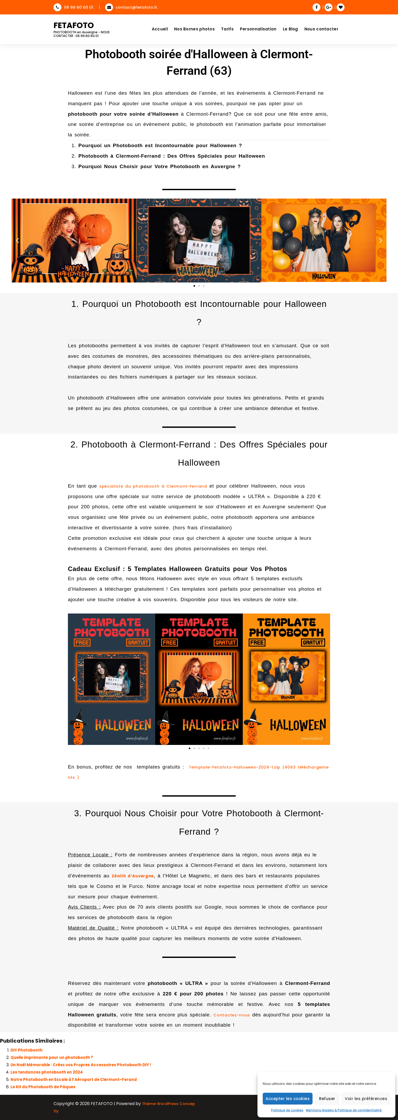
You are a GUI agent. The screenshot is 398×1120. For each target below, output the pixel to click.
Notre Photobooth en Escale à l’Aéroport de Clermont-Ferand (73, 1079)
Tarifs (227, 29)
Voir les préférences (366, 1098)
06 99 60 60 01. (73, 7)
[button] (17, 240)
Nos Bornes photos (194, 29)
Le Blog (290, 29)
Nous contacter (321, 29)
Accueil (160, 29)
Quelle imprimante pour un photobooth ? (51, 1057)
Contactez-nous (231, 1015)
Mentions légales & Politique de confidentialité (344, 1110)
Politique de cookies (287, 1110)
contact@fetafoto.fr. (131, 7)
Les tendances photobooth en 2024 (46, 1072)
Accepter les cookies (288, 1098)
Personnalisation (258, 29)
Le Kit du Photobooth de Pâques (43, 1087)
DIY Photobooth (26, 1050)
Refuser (327, 1098)
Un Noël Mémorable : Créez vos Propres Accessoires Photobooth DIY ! (80, 1065)
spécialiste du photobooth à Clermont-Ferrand (153, 486)
